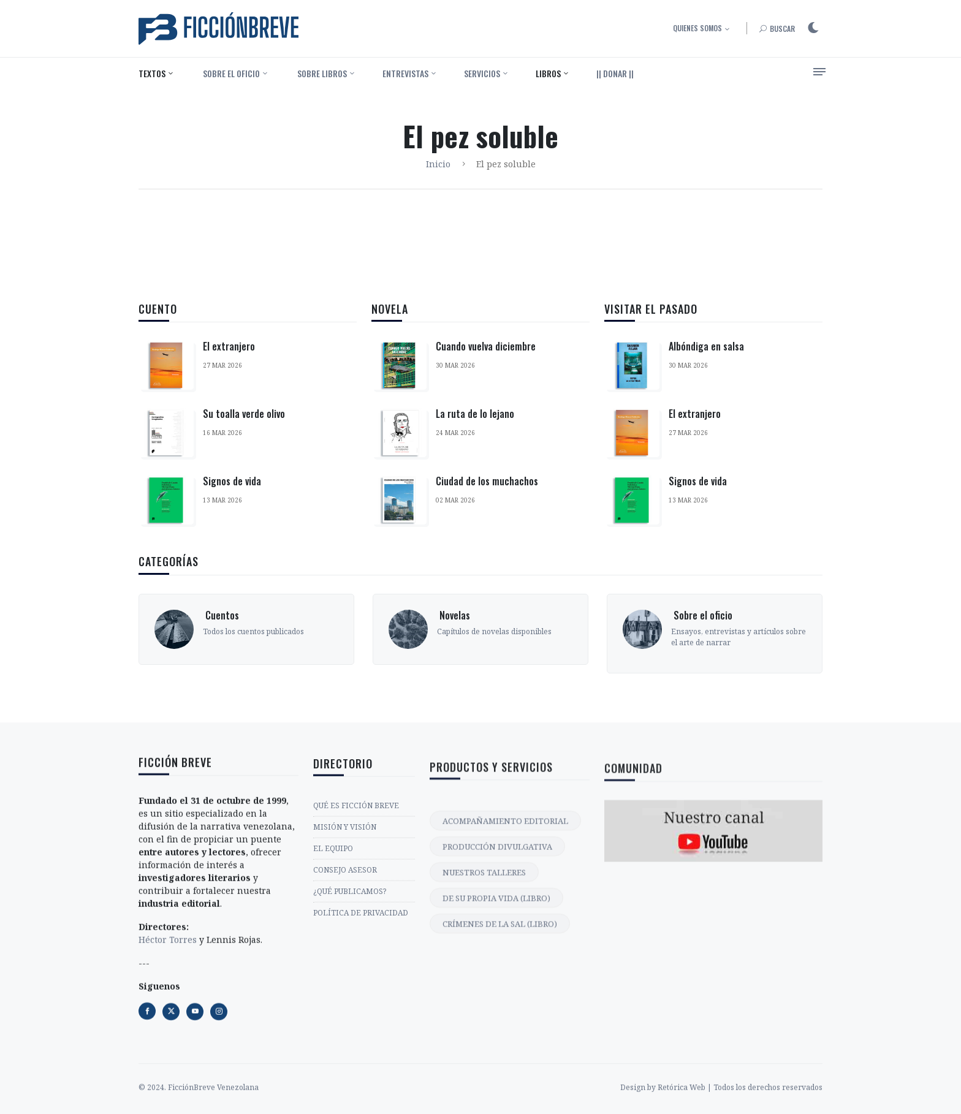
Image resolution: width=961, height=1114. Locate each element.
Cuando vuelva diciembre (486, 348)
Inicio (438, 164)
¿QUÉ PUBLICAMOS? (349, 1014)
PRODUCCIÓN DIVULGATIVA (497, 1008)
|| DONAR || (615, 73)
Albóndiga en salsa (706, 361)
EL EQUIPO (333, 971)
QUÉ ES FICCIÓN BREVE (356, 928)
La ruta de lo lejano (475, 415)
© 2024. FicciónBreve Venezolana (199, 1107)
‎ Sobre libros (321, 73)
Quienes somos (697, 28)
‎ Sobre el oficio (230, 73)
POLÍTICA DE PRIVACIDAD (360, 1035)
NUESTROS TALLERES (484, 1034)
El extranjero (229, 346)
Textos (152, 73)
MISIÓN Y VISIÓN (344, 949)
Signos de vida (232, 481)
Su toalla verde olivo (244, 413)
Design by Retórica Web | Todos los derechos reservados (721, 1107)
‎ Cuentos (221, 676)
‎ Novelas (453, 676)
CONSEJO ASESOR (345, 992)
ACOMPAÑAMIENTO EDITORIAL (505, 982)
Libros (548, 73)
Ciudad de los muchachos (487, 483)
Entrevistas (405, 73)
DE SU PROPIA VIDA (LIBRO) (496, 1060)
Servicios (482, 73)
